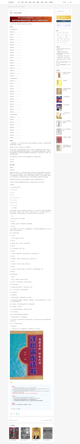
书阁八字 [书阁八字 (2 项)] (64, 32)
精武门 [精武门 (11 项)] (58, 42)
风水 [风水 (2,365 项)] (62, 42)
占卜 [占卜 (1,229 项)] (63, 35)
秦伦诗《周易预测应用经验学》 (47, 420)
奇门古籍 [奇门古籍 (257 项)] (66, 37)
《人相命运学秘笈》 (60, 55)
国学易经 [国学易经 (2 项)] (60, 37)
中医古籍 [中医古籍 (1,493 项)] (60, 32)
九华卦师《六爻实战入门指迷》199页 (63, 48)
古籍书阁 (13, 6)
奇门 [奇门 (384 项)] (63, 37)
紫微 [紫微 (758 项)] (60, 42)
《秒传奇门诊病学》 (60, 57)
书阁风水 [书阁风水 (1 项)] (67, 32)
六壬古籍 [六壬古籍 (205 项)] (58, 35)
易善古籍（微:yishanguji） (14, 10)
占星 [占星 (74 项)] (69, 35)
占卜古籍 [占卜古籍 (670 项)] (66, 35)
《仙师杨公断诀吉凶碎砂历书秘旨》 (63, 53)
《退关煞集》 (58, 51)
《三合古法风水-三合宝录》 (61, 59)
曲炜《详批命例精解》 (17, 408)
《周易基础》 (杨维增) (67, 137)
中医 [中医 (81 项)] (57, 32)
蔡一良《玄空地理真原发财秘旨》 (62, 61)
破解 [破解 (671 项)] (66, 40)
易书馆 (16, 6)
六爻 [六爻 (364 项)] (60, 35)
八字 (11, 382)
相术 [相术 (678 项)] (60, 40)
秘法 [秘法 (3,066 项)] (69, 40)
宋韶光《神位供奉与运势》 (13, 420)
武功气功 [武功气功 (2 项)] (58, 40)
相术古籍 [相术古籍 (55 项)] (64, 40)
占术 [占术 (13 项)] (57, 37)
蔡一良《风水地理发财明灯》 (61, 64)
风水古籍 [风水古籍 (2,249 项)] (66, 42)
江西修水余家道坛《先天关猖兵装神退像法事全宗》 (67, 146)
